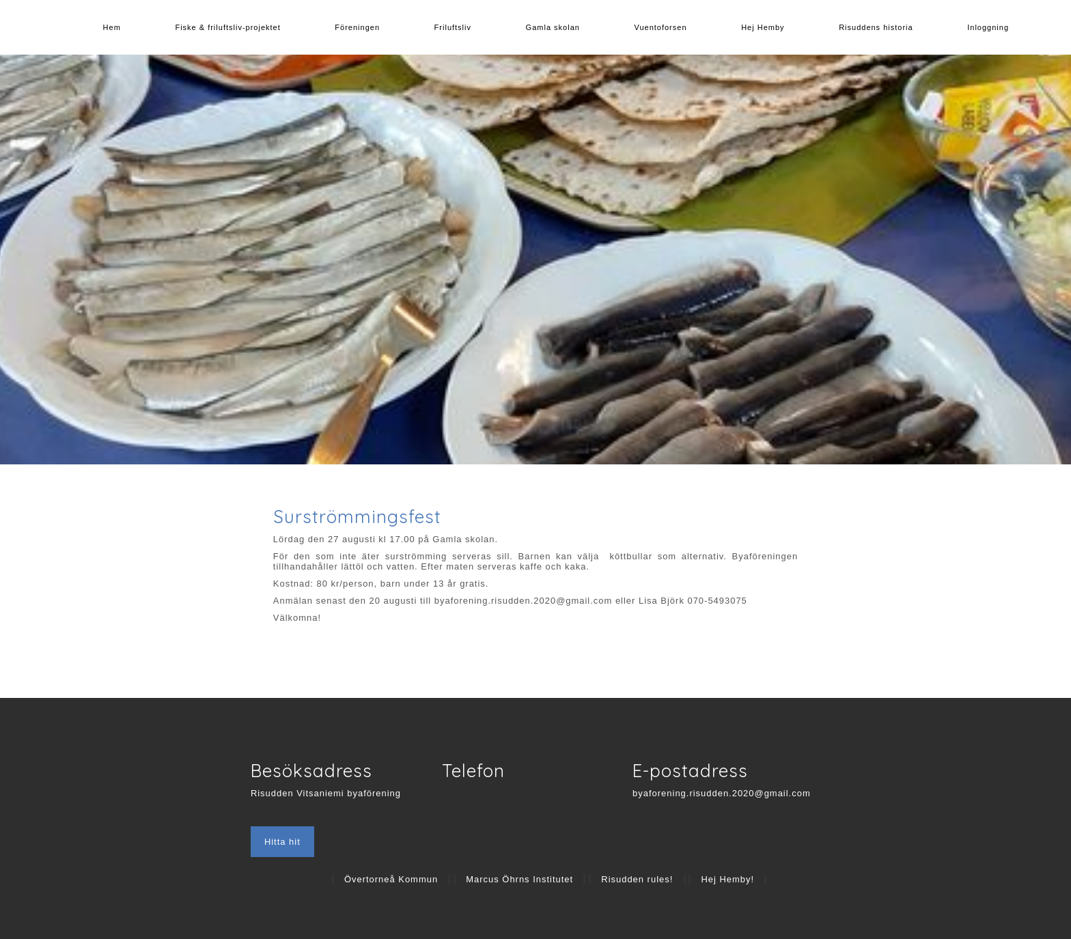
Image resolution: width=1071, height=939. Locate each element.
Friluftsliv (452, 27)
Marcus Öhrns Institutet (519, 879)
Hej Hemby (762, 27)
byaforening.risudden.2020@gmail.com (721, 793)
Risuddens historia (876, 27)
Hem (112, 27)
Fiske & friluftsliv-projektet (227, 27)
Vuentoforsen (660, 27)
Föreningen (357, 27)
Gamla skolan (553, 27)
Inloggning (988, 27)
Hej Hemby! (727, 879)
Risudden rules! (637, 879)
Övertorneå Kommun (391, 879)
